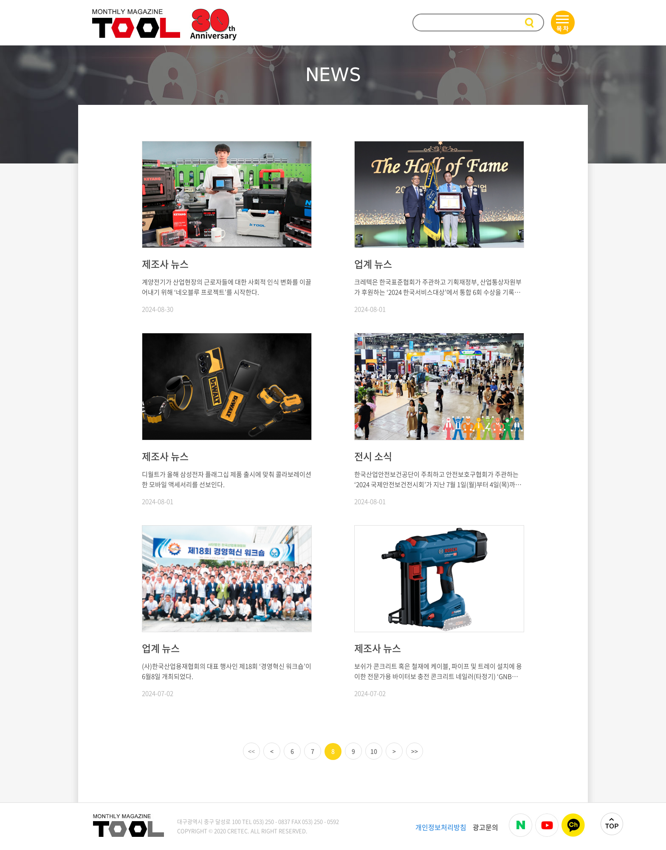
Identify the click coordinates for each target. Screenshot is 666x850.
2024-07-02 (157, 693)
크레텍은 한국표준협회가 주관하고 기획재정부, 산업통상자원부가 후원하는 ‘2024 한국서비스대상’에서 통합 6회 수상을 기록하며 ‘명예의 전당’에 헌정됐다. (438, 287)
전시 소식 (373, 456)
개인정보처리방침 (440, 827)
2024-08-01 (370, 309)
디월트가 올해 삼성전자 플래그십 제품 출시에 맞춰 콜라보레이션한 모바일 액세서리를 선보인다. (226, 479)
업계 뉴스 (373, 263)
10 (373, 751)
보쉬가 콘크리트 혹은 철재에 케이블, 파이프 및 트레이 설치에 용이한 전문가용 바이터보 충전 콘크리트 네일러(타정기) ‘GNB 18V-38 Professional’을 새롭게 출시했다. (438, 671)
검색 (530, 23)
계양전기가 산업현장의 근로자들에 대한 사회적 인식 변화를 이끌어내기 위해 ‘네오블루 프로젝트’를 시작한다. (226, 287)
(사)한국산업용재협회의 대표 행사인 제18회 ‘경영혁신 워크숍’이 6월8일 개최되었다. (226, 671)
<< (251, 751)
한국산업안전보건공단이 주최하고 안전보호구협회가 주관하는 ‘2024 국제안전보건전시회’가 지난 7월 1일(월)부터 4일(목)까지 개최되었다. (437, 480)
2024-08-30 (157, 309)
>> (414, 751)
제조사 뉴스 (165, 263)
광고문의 (485, 827)
